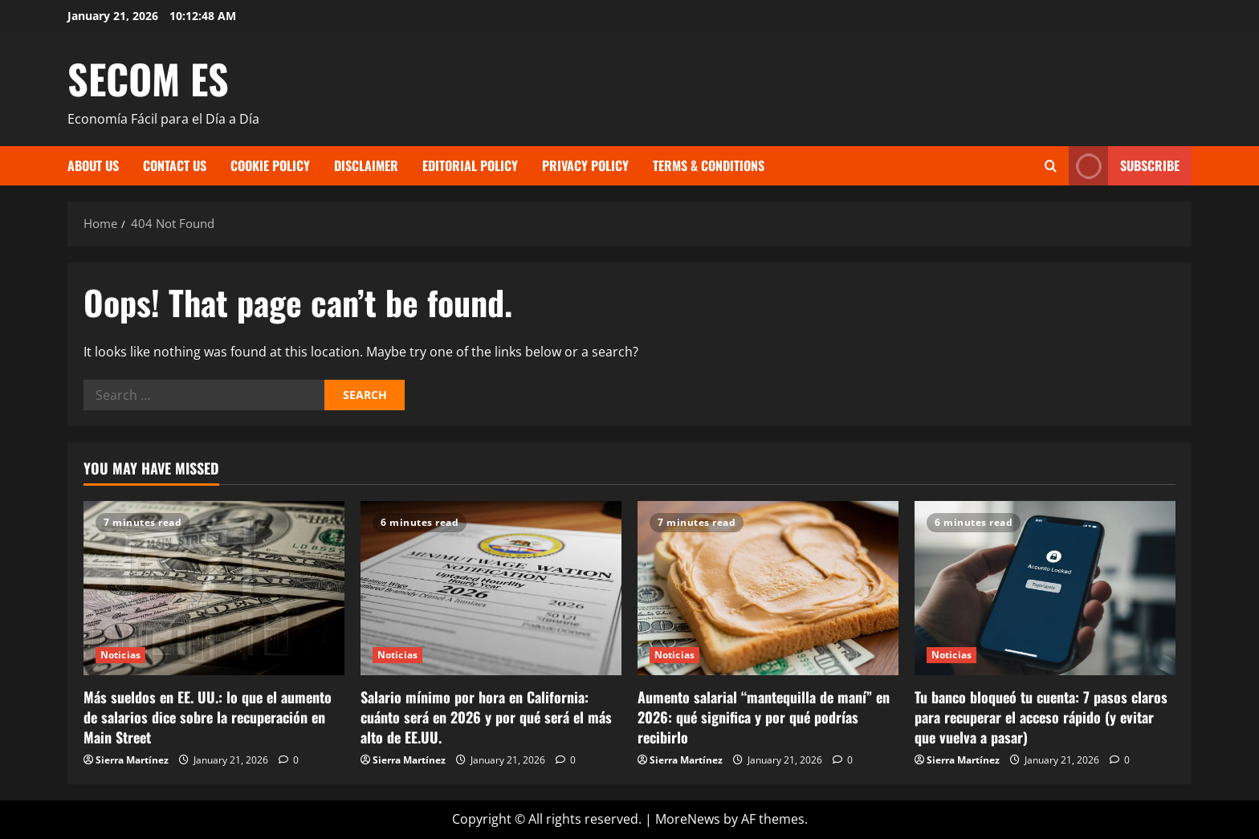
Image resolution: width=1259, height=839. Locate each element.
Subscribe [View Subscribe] (1124, 165)
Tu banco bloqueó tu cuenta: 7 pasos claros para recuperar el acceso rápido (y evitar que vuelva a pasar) (1041, 716)
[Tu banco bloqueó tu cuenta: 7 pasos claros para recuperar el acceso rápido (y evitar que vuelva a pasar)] (1045, 588)
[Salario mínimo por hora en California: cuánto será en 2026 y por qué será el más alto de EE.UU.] (491, 588)
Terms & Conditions (708, 165)
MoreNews (687, 819)
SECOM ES (148, 78)
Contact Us (174, 165)
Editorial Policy (470, 165)
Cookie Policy (270, 165)
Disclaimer (366, 165)
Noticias (120, 655)
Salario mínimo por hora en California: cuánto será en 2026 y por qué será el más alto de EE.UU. (486, 716)
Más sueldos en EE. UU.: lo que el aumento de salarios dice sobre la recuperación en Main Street (208, 716)
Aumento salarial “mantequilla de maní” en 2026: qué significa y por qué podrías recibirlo (764, 716)
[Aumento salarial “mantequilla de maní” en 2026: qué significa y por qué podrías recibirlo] (768, 588)
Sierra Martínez (132, 760)
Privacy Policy (585, 165)
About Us (93, 165)
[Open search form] (1051, 165)
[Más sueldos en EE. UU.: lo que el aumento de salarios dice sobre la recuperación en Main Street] (214, 588)
